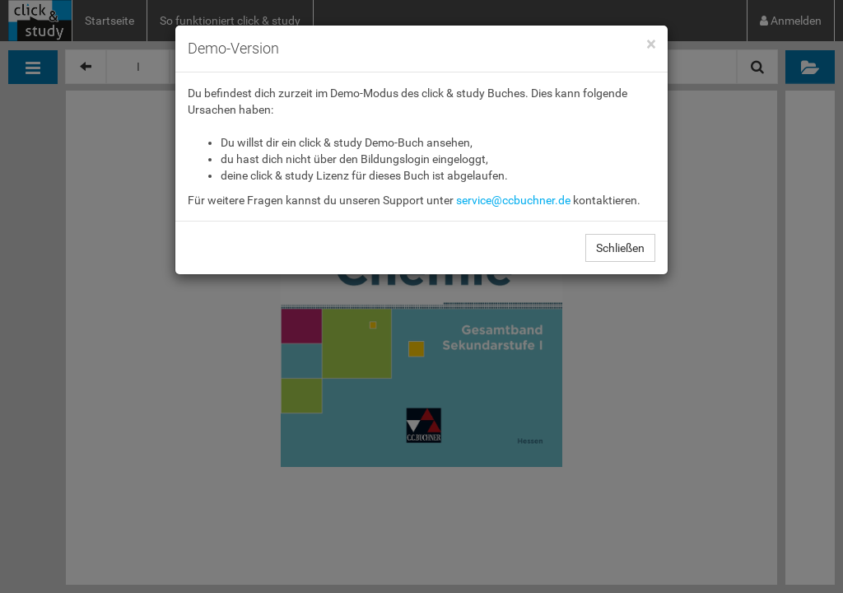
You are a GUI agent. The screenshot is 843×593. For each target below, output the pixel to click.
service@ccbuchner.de (513, 200)
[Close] (650, 45)
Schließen (620, 247)
